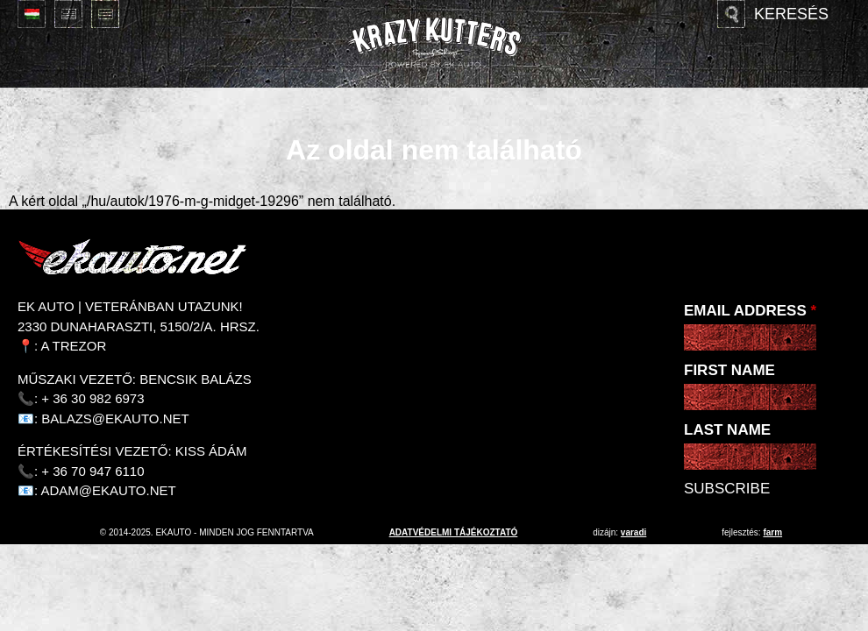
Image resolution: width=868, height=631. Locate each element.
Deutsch (105, 14)
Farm (772, 532)
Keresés (791, 14)
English (68, 14)
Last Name (727, 430)
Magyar (32, 14)
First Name (729, 370)
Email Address (750, 310)
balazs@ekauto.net (115, 418)
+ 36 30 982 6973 (92, 398)
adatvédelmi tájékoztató (453, 532)
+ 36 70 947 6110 (92, 471)
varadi (633, 532)
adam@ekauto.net (108, 490)
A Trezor (74, 345)
